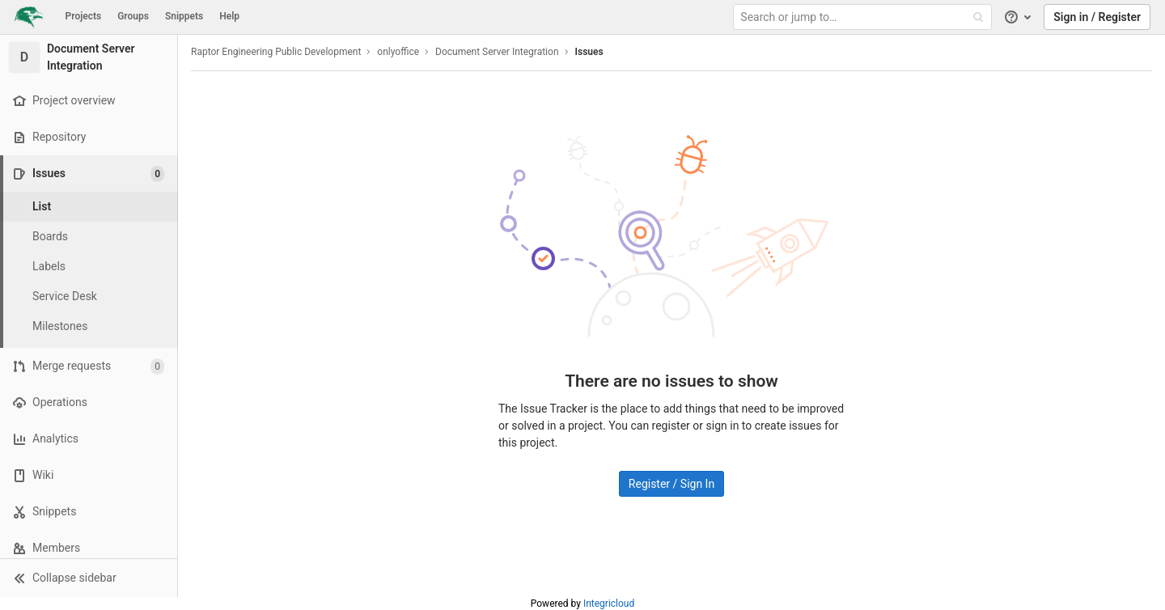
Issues (589, 51)
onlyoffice (398, 51)
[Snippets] (88, 512)
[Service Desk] (89, 296)
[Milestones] (89, 326)
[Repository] (88, 137)
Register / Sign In (671, 483)
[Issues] (90, 173)
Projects (84, 16)
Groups (133, 16)
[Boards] (89, 237)
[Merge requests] (88, 366)
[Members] (88, 548)
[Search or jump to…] (864, 17)
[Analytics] (88, 439)
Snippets (184, 16)
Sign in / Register (1097, 17)
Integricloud (608, 603)
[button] (88, 577)
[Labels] (89, 267)
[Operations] (88, 402)
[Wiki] (88, 475)
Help (229, 16)
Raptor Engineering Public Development (276, 51)
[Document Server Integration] (89, 57)
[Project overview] (88, 101)
